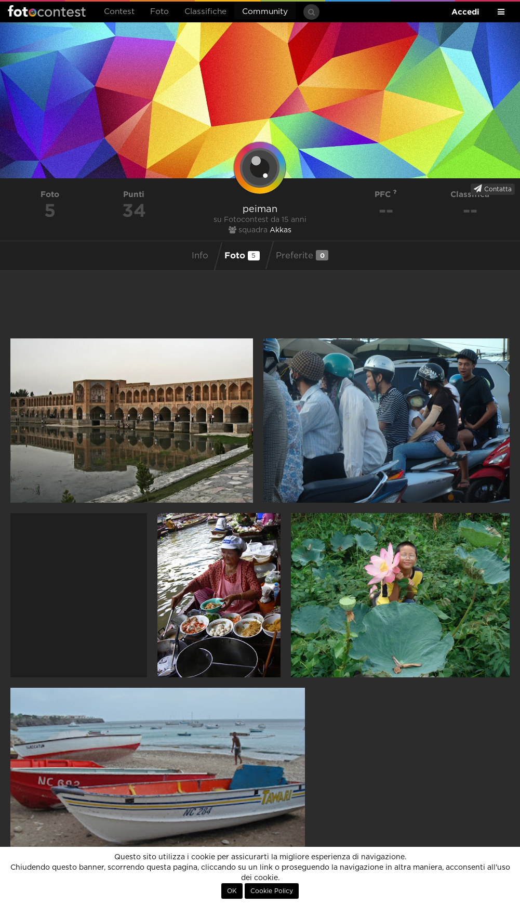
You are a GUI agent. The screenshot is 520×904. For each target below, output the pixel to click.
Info (200, 256)
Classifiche (205, 12)
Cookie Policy (271, 891)
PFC (386, 194)
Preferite (302, 255)
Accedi (465, 11)
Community (265, 12)
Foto (159, 12)
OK (232, 891)
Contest (119, 12)
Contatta (493, 189)
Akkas (280, 230)
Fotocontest (47, 11)
